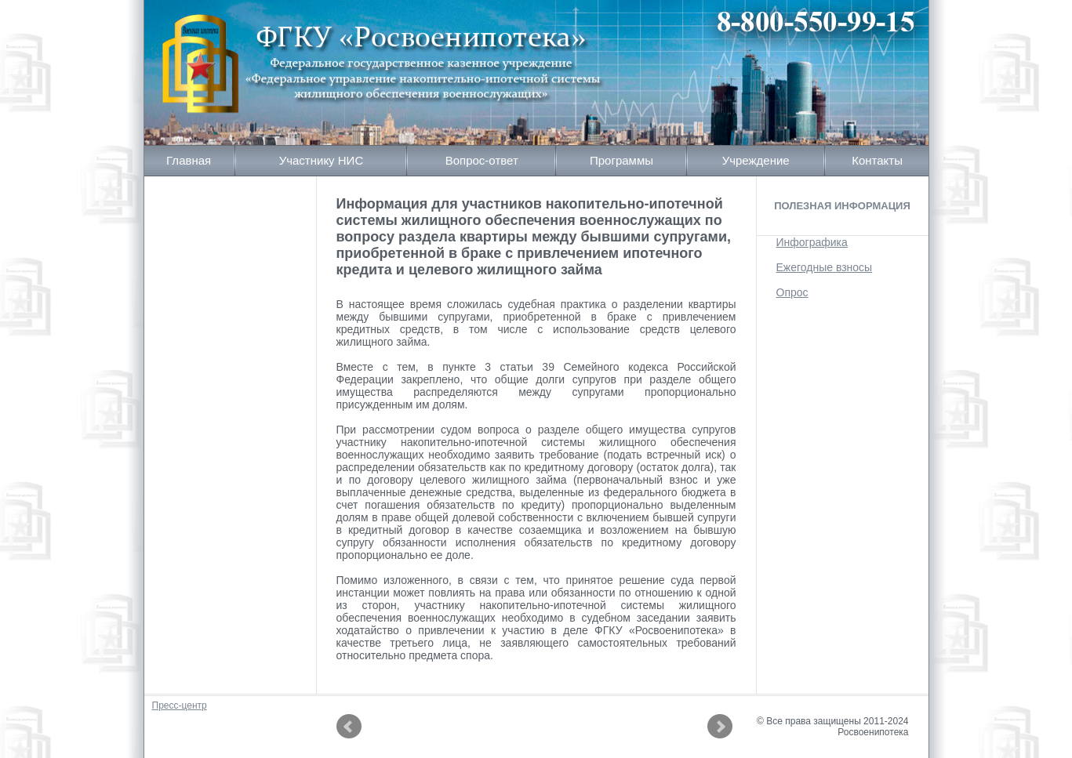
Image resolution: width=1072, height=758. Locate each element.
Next (719, 726)
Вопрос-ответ (481, 160)
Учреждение (756, 160)
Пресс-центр (179, 705)
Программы (621, 160)
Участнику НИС (321, 160)
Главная (188, 160)
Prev (349, 726)
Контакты (877, 160)
